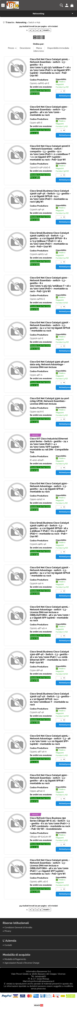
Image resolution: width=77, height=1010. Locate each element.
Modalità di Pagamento (15, 960)
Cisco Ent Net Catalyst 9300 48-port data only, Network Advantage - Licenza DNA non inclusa (49, 365)
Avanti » (46, 30)
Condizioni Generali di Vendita (18, 928)
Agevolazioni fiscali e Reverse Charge (21, 963)
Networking (38, 13)
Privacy (7, 931)
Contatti (8, 946)
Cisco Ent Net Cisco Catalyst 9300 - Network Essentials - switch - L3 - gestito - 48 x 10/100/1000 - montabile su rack (49, 110)
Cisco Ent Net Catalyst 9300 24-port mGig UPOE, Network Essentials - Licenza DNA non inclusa (49, 401)
